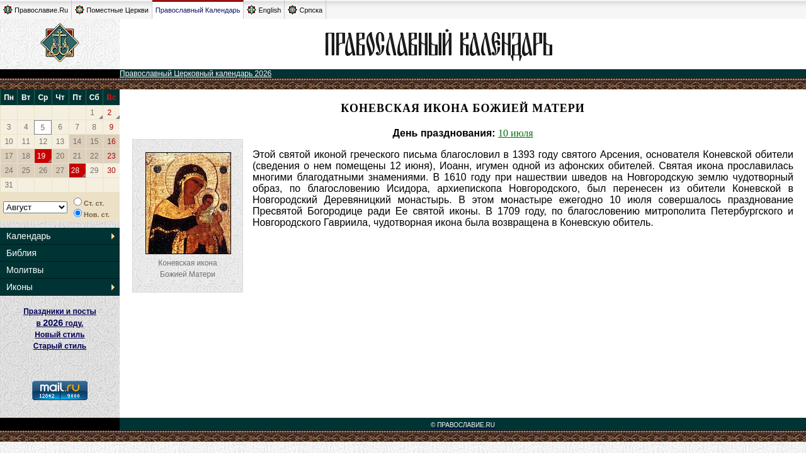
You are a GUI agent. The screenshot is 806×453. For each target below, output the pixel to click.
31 (8, 185)
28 (75, 170)
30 (111, 170)
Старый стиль (59, 346)
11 (26, 141)
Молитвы (24, 270)
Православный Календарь (198, 10)
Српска (305, 9)
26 (43, 170)
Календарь (28, 236)
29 (94, 170)
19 (41, 156)
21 (77, 156)
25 (26, 170)
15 (94, 141)
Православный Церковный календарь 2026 (195, 73)
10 (8, 141)
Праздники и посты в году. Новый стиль (59, 323)
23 (111, 156)
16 (111, 141)
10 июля (515, 133)
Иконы (19, 287)
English (264, 9)
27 (60, 170)
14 (77, 141)
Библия (21, 253)
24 (8, 170)
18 (26, 156)
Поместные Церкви (112, 9)
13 (60, 141)
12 (43, 141)
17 (8, 156)
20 (60, 156)
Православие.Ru (35, 9)
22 (94, 156)
